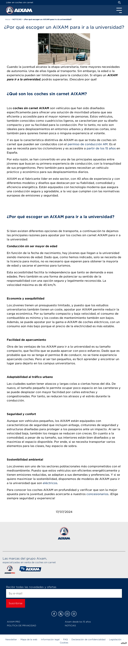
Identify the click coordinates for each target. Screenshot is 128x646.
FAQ (65, 639)
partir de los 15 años (101, 148)
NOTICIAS (70, 625)
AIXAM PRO (13, 621)
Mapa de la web (29, 639)
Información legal (50, 639)
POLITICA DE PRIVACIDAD (21, 625)
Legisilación (115, 639)
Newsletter (11, 639)
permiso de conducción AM (88, 144)
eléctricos (50, 483)
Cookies (64, 642)
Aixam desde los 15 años (78, 621)
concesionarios (97, 494)
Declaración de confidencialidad (88, 639)
